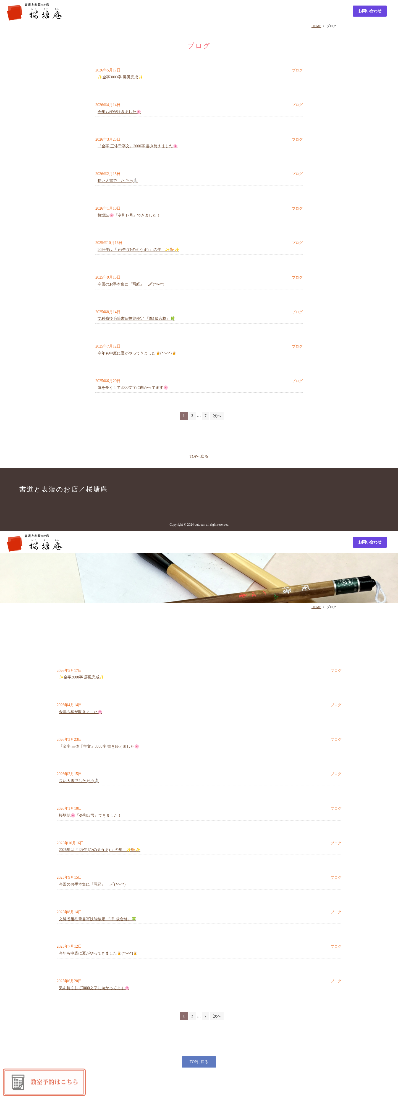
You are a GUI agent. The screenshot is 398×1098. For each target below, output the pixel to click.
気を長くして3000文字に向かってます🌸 (133, 387)
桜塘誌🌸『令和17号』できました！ (129, 215)
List (161, 11)
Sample (230, 11)
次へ (217, 416)
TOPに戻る (199, 1062)
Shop (195, 11)
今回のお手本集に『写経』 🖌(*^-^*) (131, 284)
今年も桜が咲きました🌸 (119, 112)
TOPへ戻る (199, 456)
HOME (316, 26)
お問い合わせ (369, 11)
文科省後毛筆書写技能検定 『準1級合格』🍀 (136, 319)
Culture (263, 11)
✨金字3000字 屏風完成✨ (120, 77)
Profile (296, 11)
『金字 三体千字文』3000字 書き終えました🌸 (138, 146)
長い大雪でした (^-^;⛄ (118, 181)
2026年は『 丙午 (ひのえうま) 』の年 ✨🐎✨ (138, 250)
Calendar (330, 11)
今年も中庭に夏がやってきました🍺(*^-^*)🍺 (137, 353)
